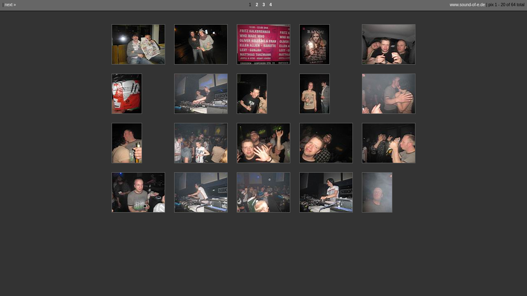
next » (10, 4)
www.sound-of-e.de (467, 4)
